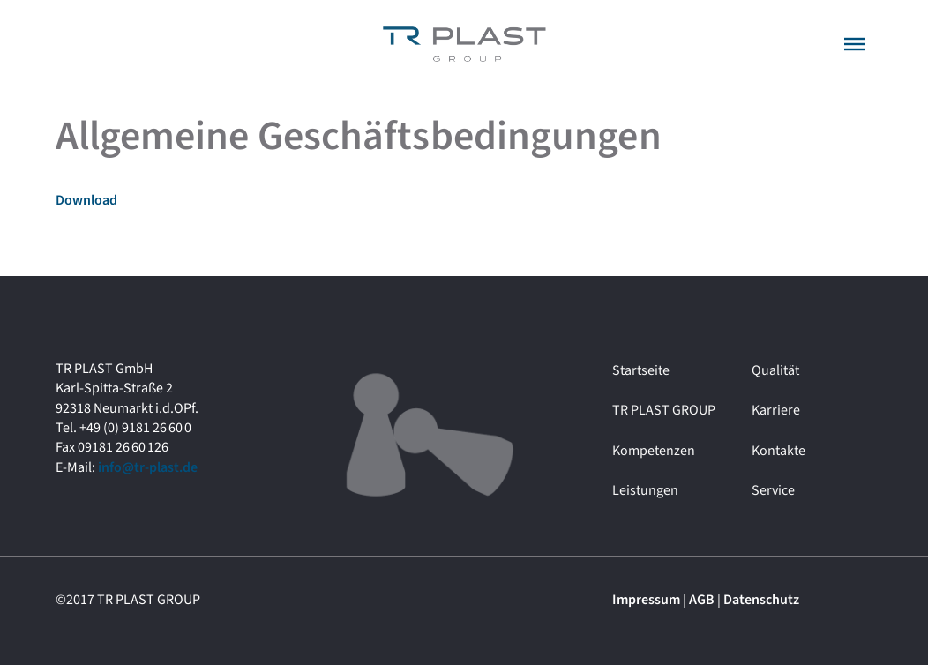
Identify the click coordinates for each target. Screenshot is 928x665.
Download (86, 200)
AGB (702, 599)
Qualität (775, 370)
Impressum (646, 599)
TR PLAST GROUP (663, 410)
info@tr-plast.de (148, 467)
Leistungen (645, 490)
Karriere (776, 410)
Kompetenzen (653, 450)
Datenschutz (761, 599)
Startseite (641, 370)
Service (773, 490)
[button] (854, 44)
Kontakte (778, 450)
